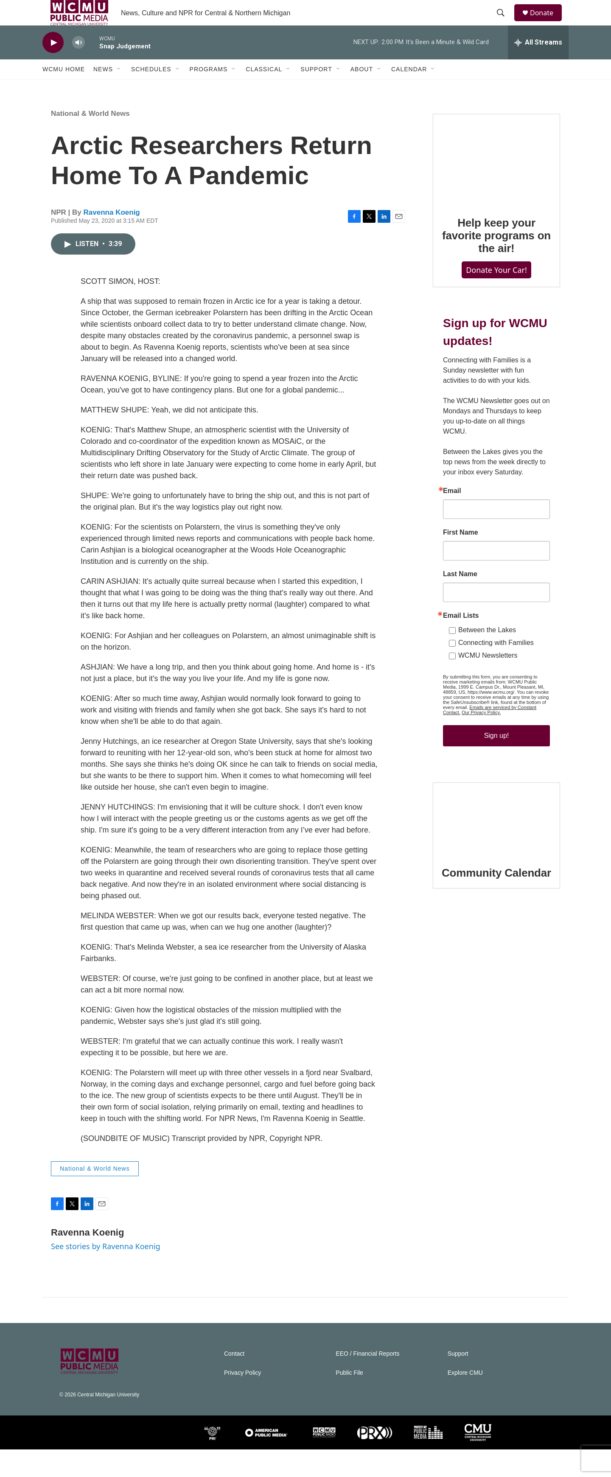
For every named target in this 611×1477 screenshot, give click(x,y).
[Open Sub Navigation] (119, 88)
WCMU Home (63, 88)
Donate (547, 22)
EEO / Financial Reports (367, 1381)
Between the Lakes (487, 683)
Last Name (460, 627)
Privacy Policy (242, 1400)
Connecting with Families (496, 695)
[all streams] (538, 61)
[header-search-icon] (504, 22)
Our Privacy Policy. (481, 765)
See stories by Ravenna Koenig (105, 1274)
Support (316, 88)
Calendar (409, 88)
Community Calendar (496, 942)
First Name (460, 585)
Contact (234, 1381)
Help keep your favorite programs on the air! (496, 271)
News (103, 88)
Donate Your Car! (496, 306)
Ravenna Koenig (112, 240)
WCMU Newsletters (488, 708)
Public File (349, 1400)
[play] (53, 62)
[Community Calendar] (496, 888)
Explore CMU (465, 1400)
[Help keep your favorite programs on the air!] (496, 195)
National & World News (90, 141)
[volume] (78, 61)
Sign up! (496, 788)
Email (452, 544)
